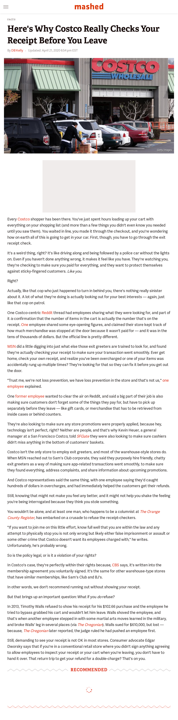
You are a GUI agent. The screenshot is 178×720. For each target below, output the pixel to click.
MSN (11, 346)
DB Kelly (17, 50)
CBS (115, 565)
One (24, 324)
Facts (11, 19)
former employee (29, 396)
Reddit (47, 312)
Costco (24, 219)
